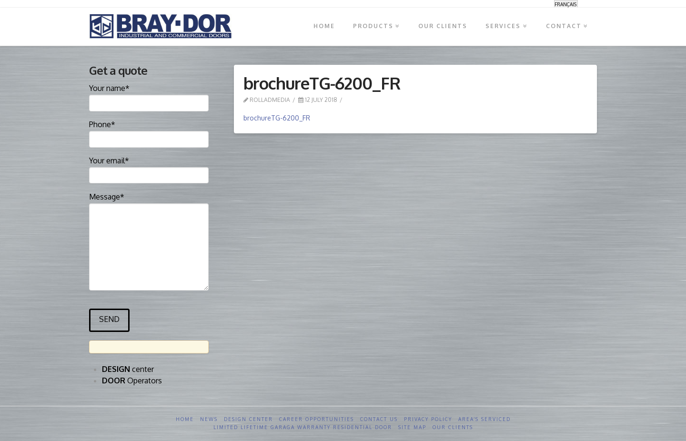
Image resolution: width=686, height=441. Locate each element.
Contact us (379, 419)
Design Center (248, 419)
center (128, 369)
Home (185, 419)
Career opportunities (316, 419)
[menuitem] (566, 4)
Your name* (149, 96)
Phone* (149, 132)
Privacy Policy (428, 419)
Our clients (453, 427)
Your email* (149, 168)
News (209, 419)
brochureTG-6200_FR (276, 118)
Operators (132, 380)
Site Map (412, 427)
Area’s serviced (484, 419)
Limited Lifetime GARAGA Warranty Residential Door (302, 427)
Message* (149, 203)
